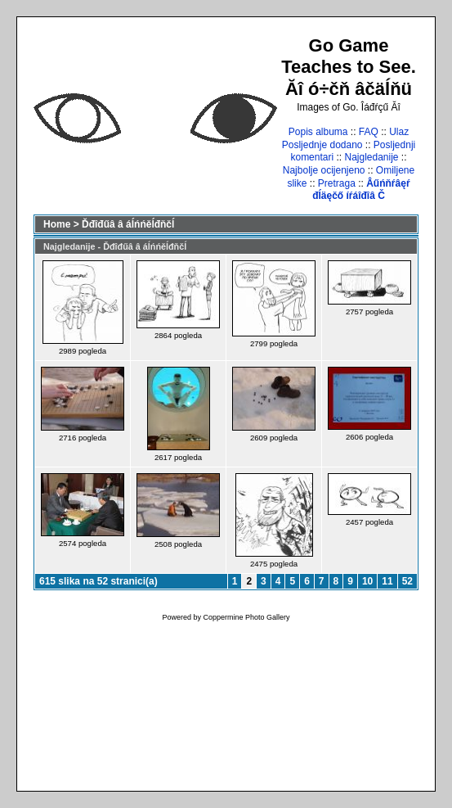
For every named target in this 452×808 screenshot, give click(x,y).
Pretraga (337, 183)
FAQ (368, 132)
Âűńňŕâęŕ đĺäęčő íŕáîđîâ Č (360, 190)
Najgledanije (371, 157)
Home (56, 224)
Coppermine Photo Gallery (246, 617)
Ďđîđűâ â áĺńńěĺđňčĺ (128, 224)
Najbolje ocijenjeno (324, 170)
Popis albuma (318, 132)
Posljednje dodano (322, 145)
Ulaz (399, 132)
